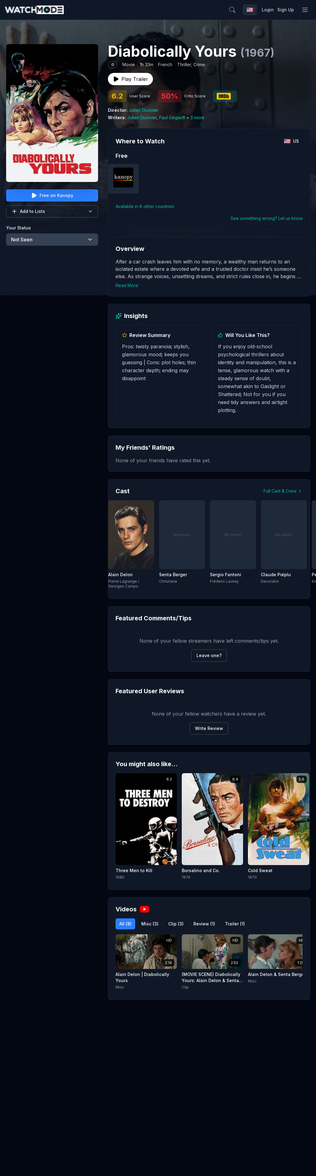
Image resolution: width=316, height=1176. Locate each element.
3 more (197, 117)
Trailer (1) (235, 923)
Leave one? (209, 655)
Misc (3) (149, 923)
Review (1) (204, 923)
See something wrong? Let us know (266, 218)
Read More (127, 285)
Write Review (209, 728)
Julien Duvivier (143, 110)
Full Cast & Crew (283, 490)
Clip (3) (176, 923)
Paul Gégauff (172, 117)
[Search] (245, 9)
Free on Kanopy (52, 195)
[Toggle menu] (305, 10)
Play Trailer (130, 79)
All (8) (125, 923)
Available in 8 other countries (145, 206)
